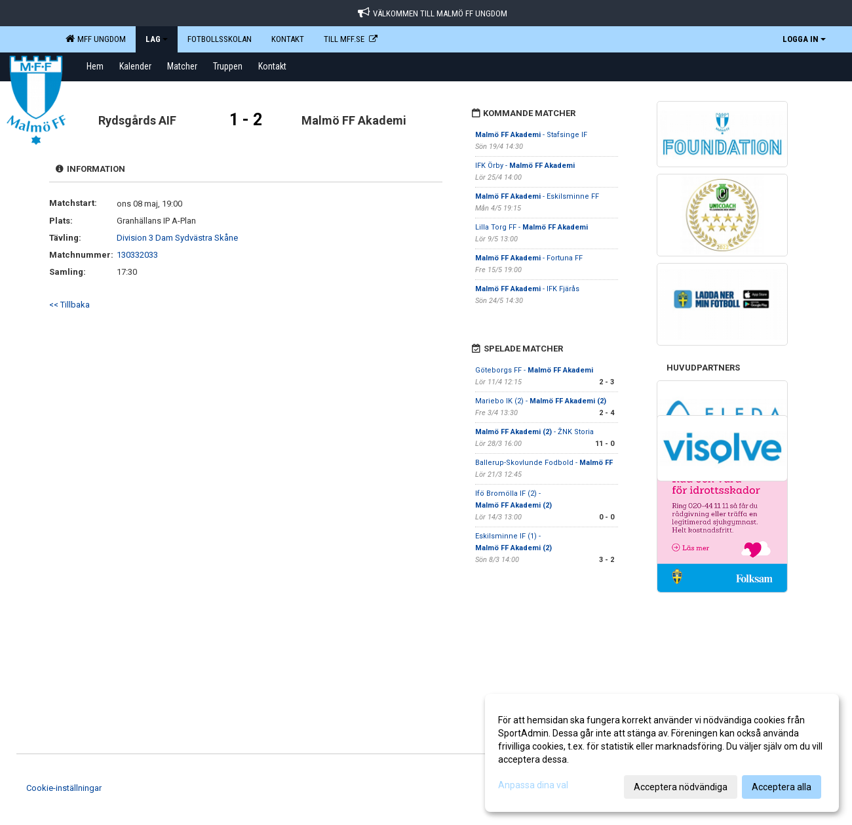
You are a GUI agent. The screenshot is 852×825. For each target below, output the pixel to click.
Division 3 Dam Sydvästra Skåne (177, 238)
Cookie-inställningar (64, 788)
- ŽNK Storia (534, 432)
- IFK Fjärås (527, 289)
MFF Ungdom (96, 38)
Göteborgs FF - (534, 370)
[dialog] (662, 753)
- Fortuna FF (529, 258)
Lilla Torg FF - (531, 227)
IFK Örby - (525, 165)
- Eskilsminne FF (537, 196)
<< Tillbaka (69, 305)
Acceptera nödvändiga (680, 787)
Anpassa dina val (533, 785)
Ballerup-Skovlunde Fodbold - (544, 462)
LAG (156, 39)
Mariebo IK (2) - (540, 401)
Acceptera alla (781, 787)
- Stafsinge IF (531, 135)
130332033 (137, 255)
